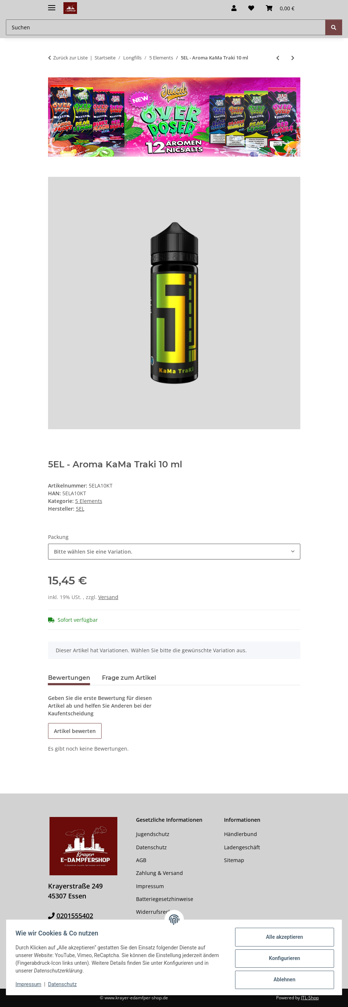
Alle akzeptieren (281, 937)
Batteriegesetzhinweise (164, 898)
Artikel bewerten (75, 730)
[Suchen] (333, 27)
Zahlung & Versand (159, 872)
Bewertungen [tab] (69, 677)
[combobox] (174, 551)
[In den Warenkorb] (54, 173)
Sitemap (234, 860)
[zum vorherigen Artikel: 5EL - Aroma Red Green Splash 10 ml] (277, 58)
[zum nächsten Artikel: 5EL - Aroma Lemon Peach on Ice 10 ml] (292, 58)
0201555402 (74, 915)
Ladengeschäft (242, 847)
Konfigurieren (281, 958)
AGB (141, 860)
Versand (108, 597)
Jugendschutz (152, 834)
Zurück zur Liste (70, 57)
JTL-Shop (310, 998)
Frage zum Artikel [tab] (129, 677)
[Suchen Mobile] (166, 27)
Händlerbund (240, 834)
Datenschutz (65, 984)
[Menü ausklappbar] (51, 4)
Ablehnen (282, 979)
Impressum (31, 984)
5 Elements (88, 500)
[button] (234, 8)
